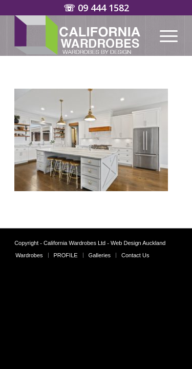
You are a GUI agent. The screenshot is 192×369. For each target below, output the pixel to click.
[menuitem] (164, 35)
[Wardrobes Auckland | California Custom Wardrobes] (79, 35)
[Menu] (164, 35)
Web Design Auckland (138, 243)
